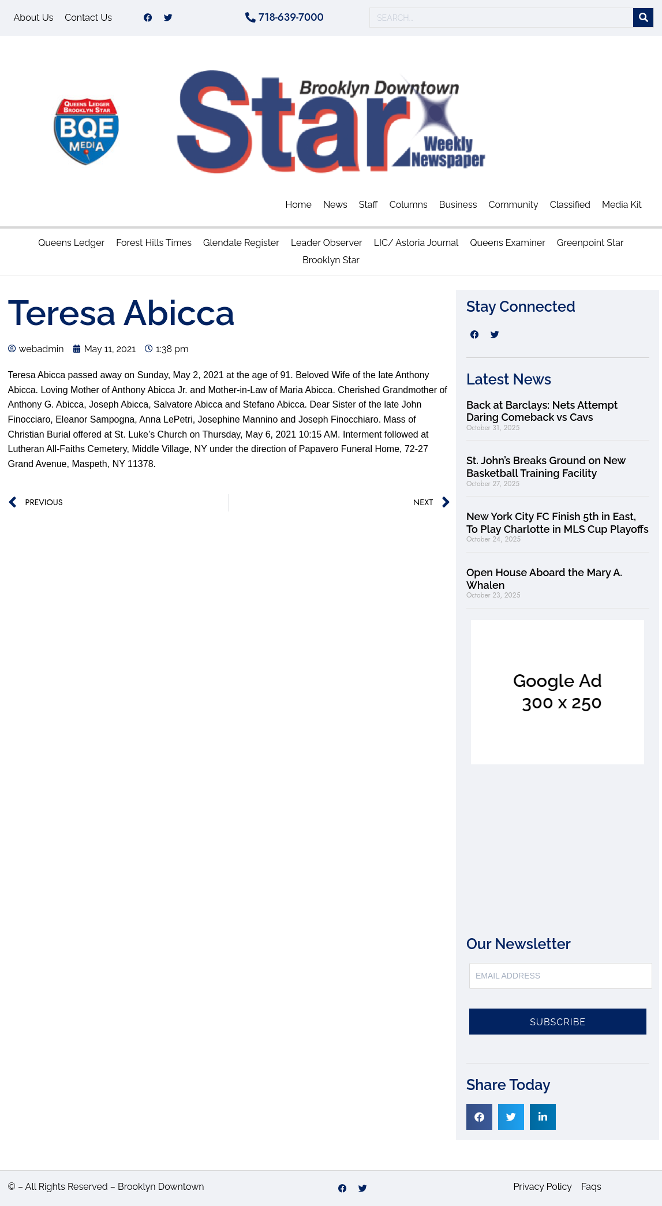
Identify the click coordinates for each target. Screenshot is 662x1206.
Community (513, 204)
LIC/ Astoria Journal (416, 242)
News (335, 204)
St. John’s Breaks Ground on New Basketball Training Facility (546, 467)
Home (299, 204)
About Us (34, 17)
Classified (570, 204)
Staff (368, 204)
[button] (479, 1117)
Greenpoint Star (590, 242)
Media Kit (622, 204)
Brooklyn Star (331, 260)
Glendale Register (241, 242)
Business (458, 204)
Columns (409, 204)
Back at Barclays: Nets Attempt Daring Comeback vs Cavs (542, 411)
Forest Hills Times (154, 242)
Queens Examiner (507, 242)
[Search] (643, 18)
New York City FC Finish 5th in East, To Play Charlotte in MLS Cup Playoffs (557, 522)
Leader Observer (326, 242)
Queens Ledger (71, 242)
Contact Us (88, 17)
